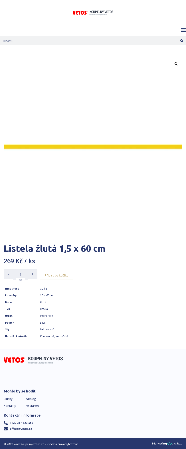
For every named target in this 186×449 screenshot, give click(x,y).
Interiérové (46, 314)
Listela (44, 308)
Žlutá (43, 301)
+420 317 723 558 (21, 421)
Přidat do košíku (58, 274)
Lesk (42, 321)
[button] (183, 30)
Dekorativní (47, 328)
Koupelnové (47, 335)
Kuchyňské (62, 335)
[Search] (181, 40)
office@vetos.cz (21, 427)
